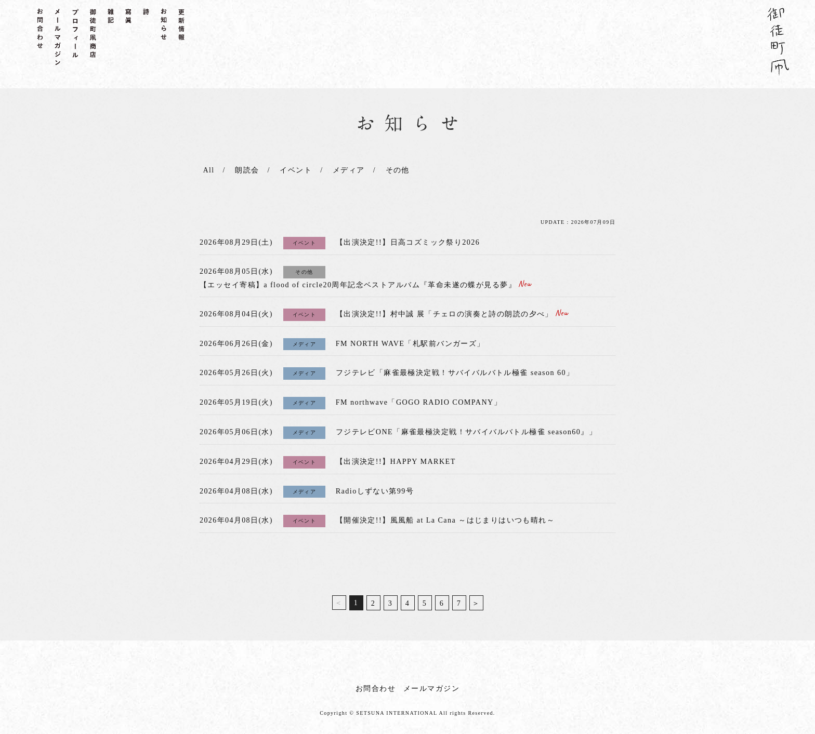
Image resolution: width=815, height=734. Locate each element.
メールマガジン (431, 683)
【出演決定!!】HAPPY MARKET (395, 457)
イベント (295, 170)
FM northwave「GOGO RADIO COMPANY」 (418, 399)
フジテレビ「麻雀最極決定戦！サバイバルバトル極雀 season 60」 (454, 370)
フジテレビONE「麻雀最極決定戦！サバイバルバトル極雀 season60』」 (466, 428)
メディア (347, 170)
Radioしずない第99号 (375, 486)
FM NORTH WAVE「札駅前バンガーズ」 (410, 341)
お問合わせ (376, 683)
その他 (395, 170)
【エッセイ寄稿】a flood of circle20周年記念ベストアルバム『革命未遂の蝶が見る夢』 (365, 284)
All (208, 170)
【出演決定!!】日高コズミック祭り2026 (408, 242)
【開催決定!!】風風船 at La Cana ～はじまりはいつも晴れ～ (445, 515)
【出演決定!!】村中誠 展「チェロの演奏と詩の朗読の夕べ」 (452, 312)
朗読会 (246, 170)
